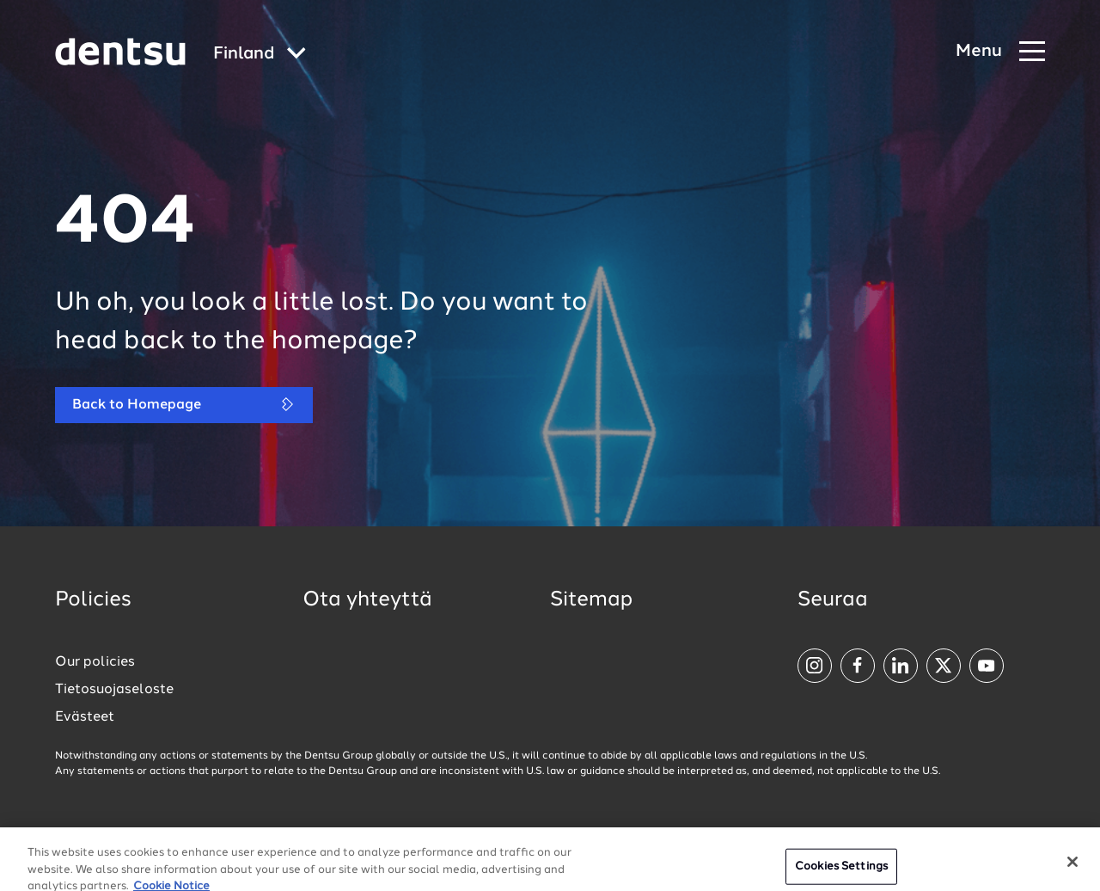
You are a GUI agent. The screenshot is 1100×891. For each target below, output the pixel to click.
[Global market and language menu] (259, 55)
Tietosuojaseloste (114, 690)
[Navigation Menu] (1000, 52)
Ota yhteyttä (367, 600)
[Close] (1072, 869)
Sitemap (591, 600)
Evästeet (84, 717)
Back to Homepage (184, 404)
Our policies (95, 662)
